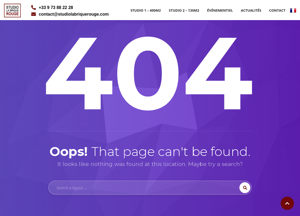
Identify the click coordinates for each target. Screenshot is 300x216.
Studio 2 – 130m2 (184, 10)
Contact (277, 10)
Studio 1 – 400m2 (145, 10)
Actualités (251, 10)
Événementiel (220, 10)
